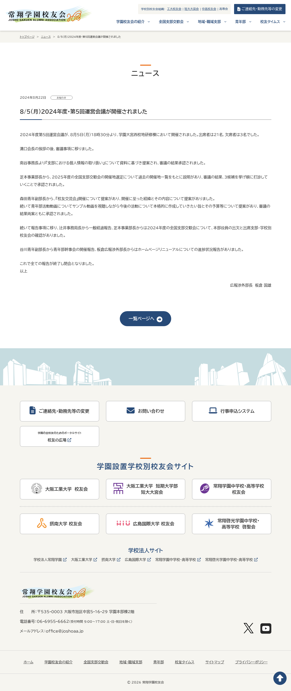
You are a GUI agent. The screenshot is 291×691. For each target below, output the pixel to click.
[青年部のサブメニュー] (250, 21)
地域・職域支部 (130, 662)
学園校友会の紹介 (58, 662)
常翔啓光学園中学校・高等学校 (229, 559)
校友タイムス (184, 662)
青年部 (158, 662)
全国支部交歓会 (96, 662)
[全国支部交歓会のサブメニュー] (188, 21)
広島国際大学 (135, 559)
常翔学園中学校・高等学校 (175, 559)
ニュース (46, 36)
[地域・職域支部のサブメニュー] (225, 21)
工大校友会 (174, 9)
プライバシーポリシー (251, 662)
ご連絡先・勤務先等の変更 (259, 9)
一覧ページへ (145, 318)
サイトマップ (214, 662)
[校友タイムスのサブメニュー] (284, 21)
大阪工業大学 (81, 559)
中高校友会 (209, 9)
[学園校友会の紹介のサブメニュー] (149, 21)
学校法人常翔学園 (48, 559)
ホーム (28, 662)
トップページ (27, 36)
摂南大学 (108, 559)
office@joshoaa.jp (64, 631)
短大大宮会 (191, 9)
